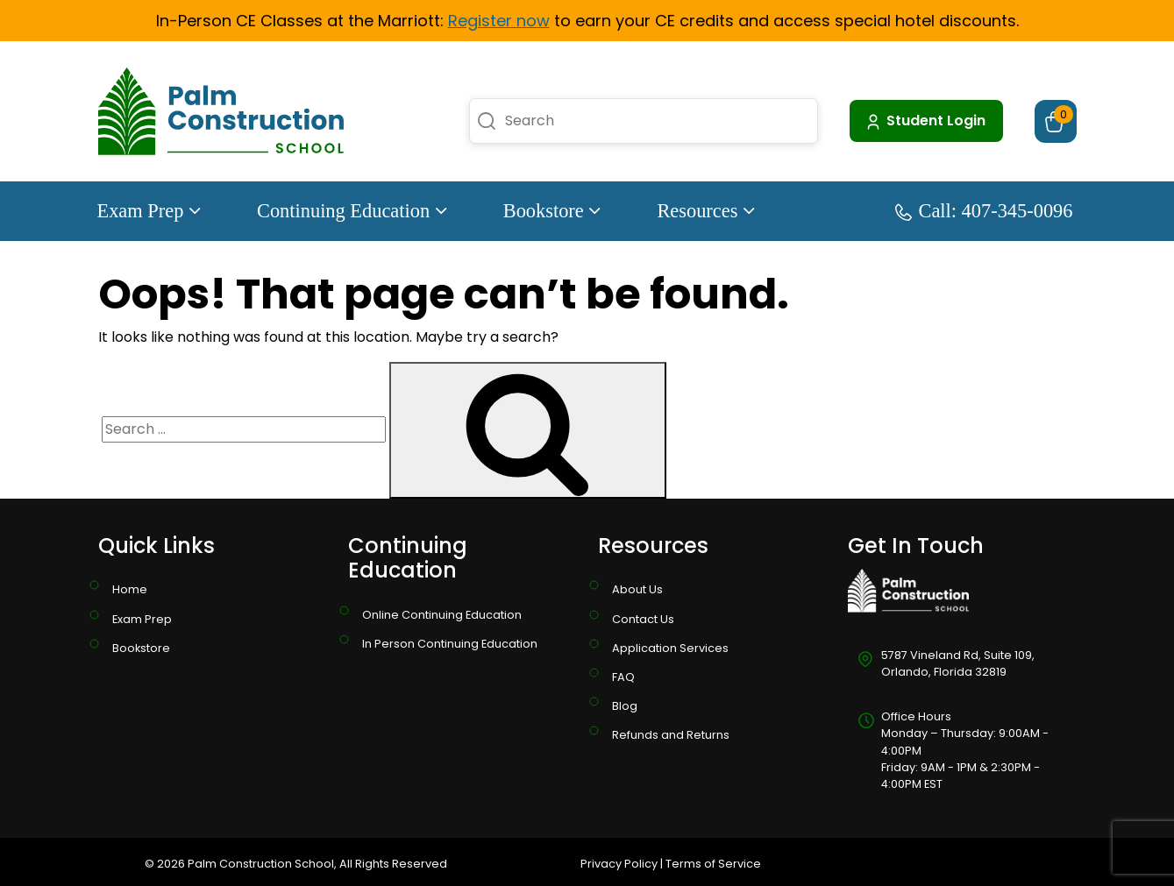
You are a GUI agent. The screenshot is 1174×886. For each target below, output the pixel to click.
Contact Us (643, 619)
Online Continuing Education (442, 614)
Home (129, 589)
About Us (637, 589)
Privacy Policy (619, 863)
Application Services (670, 648)
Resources (706, 211)
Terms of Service (713, 863)
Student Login (924, 120)
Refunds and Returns (670, 734)
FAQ (623, 677)
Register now (499, 21)
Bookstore (552, 211)
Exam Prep (149, 211)
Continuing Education (352, 211)
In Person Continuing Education (449, 643)
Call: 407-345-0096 (984, 211)
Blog (624, 705)
